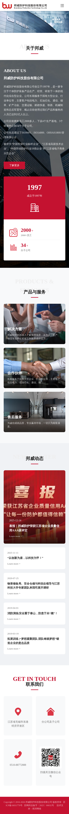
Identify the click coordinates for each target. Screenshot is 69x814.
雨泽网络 (36, 808)
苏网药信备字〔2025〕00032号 (39, 805)
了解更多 (14, 165)
